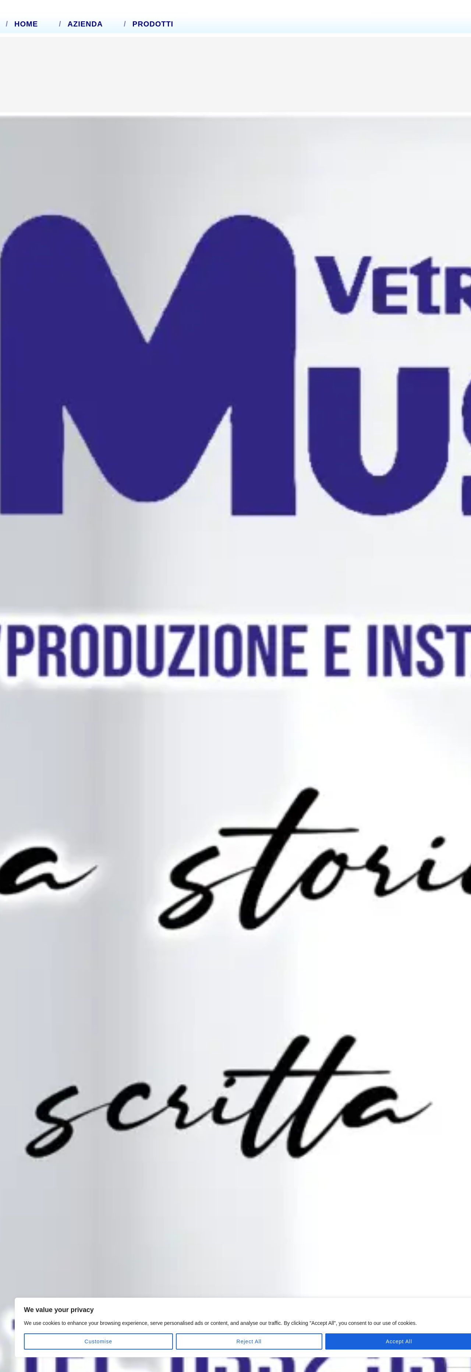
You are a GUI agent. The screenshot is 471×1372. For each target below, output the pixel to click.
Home (26, 24)
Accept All (144, 1341)
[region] (96, 1318)
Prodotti (152, 24)
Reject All (96, 1341)
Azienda (85, 24)
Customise (48, 1341)
